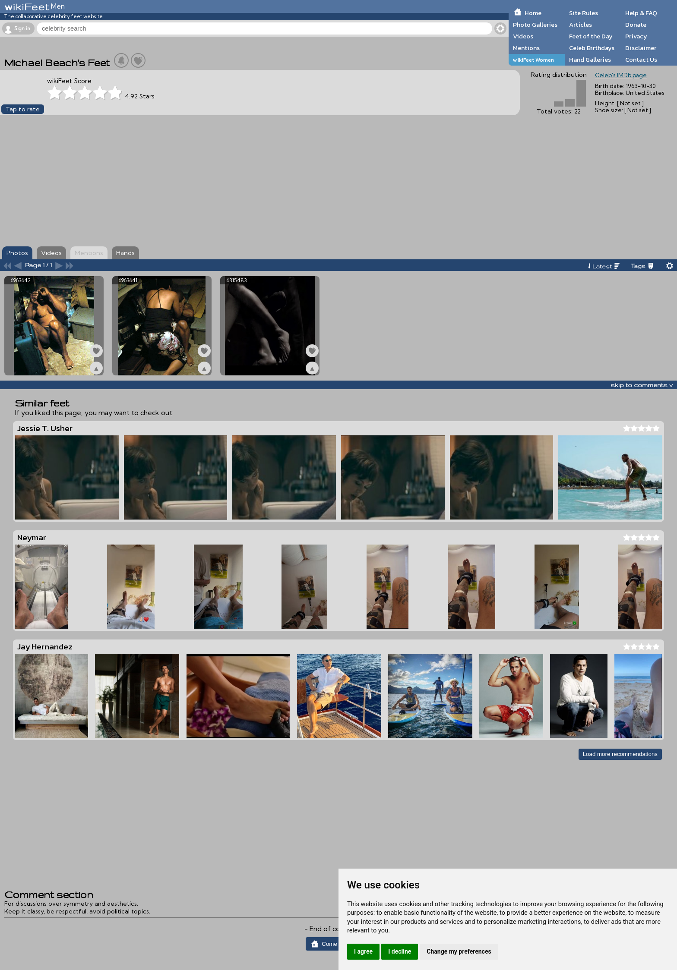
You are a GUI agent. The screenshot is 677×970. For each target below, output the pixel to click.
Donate (635, 24)
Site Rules (583, 13)
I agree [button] (363, 951)
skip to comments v (642, 384)
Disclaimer (640, 48)
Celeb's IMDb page (621, 75)
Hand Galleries (590, 59)
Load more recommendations (620, 754)
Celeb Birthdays (591, 48)
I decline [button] (399, 951)
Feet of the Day (591, 36)
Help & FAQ (641, 13)
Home (533, 13)
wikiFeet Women (533, 60)
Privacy (636, 36)
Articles (580, 24)
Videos (523, 36)
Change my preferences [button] (459, 951)
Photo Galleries (535, 24)
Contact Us (641, 59)
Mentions (526, 48)
